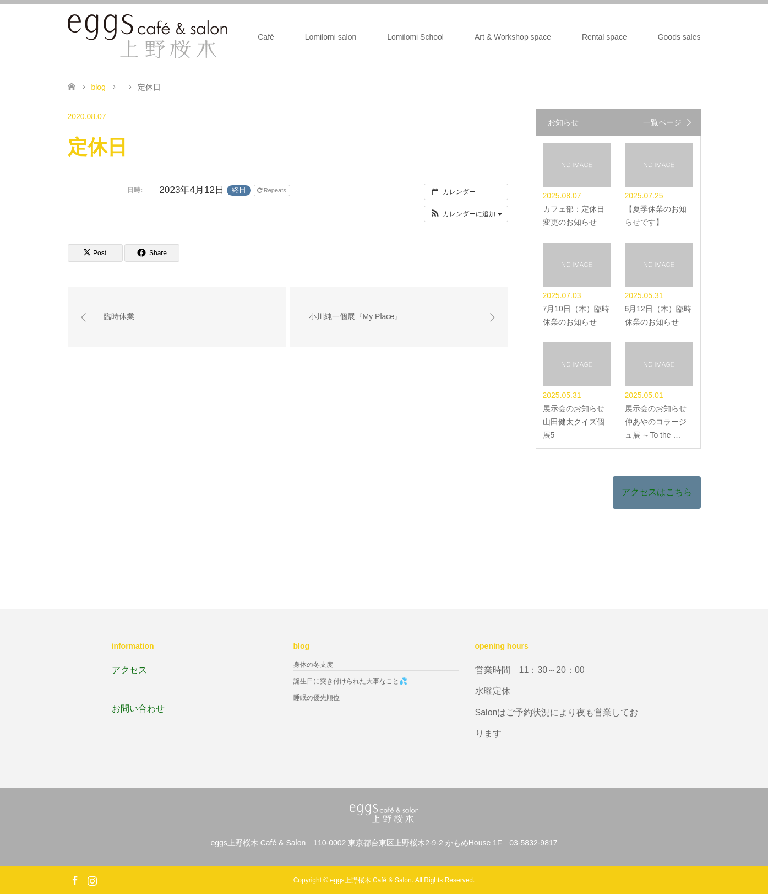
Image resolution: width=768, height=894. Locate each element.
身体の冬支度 (313, 665)
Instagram (92, 879)
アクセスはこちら (657, 492)
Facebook (74, 879)
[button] (466, 214)
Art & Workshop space (513, 37)
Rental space (604, 37)
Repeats (272, 190)
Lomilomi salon (330, 37)
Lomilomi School (415, 37)
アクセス (129, 670)
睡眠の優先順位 (316, 698)
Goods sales (679, 37)
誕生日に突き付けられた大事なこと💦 (350, 681)
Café (266, 37)
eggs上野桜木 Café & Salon (371, 880)
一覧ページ (662, 122)
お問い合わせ (138, 708)
